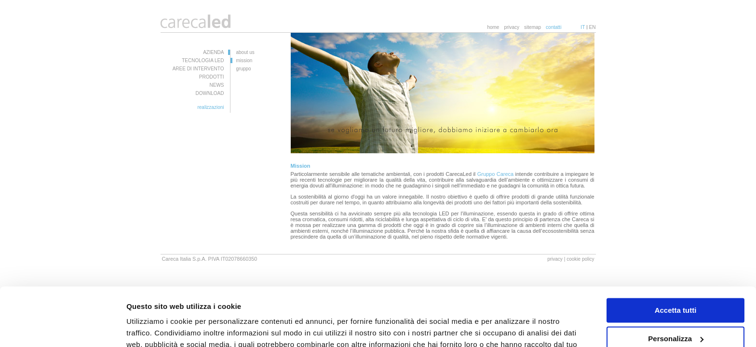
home (493, 27)
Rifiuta (675, 312)
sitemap (532, 27)
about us (245, 52)
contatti (553, 27)
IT (582, 27)
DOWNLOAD (210, 93)
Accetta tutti (676, 256)
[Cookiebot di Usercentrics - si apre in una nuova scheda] (62, 328)
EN (592, 27)
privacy (511, 27)
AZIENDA (213, 52)
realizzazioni (210, 107)
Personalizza (675, 284)
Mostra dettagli (152, 328)
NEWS (217, 85)
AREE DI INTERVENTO (198, 68)
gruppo (243, 68)
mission (244, 60)
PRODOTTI (211, 77)
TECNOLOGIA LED (203, 60)
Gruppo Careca (495, 174)
